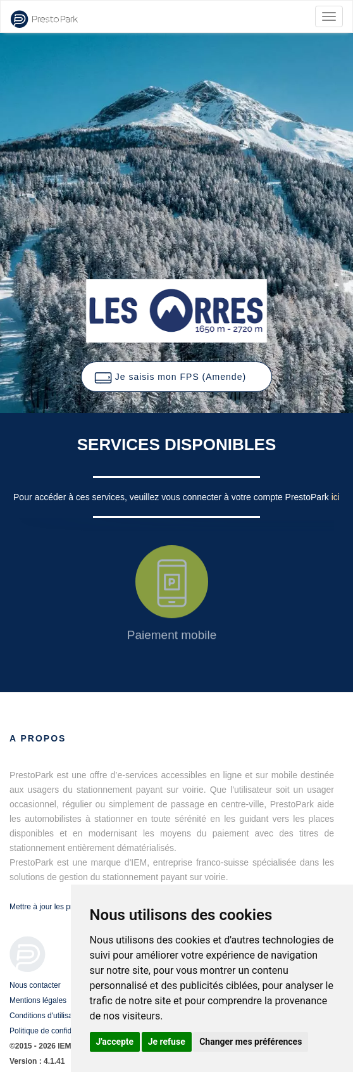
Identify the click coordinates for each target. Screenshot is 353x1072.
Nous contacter (35, 985)
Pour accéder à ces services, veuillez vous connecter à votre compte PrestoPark (172, 497)
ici (335, 497)
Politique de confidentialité (53, 1030)
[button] (176, 377)
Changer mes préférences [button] (250, 1042)
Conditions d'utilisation (47, 1015)
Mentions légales (37, 1000)
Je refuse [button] (166, 1042)
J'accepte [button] (115, 1042)
